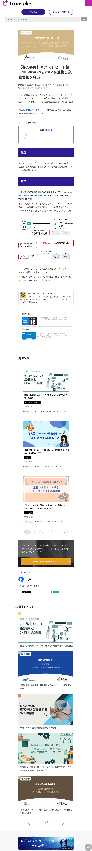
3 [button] (42, 532)
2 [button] (34, 532)
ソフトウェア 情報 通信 (38, 88)
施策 (25, 138)
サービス (28, 513)
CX (37, 411)
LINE (22, 88)
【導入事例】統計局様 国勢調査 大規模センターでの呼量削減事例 (45, 687)
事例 (66, 85)
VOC (49, 411)
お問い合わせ (33, 12)
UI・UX (58, 522)
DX (43, 411)
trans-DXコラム (60, 411)
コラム (27, 458)
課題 (25, 135)
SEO (58, 467)
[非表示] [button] (48, 130)
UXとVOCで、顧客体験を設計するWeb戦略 (38, 728)
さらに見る (46, 822)
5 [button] (57, 532)
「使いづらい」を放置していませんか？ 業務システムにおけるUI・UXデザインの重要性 (46, 507)
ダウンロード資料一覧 (61, 12)
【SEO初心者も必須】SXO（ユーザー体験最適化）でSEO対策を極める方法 (46, 451)
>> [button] (49, 536)
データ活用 (28, 411)
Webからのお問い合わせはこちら (46, 562)
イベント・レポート (32, 402)
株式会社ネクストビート (36, 110)
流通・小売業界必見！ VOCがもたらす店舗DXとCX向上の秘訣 (45, 396)
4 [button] (49, 532)
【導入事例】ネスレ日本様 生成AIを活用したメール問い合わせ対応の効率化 (46, 811)
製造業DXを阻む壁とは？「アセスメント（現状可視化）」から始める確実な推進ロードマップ (45, 768)
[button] (88, 3)
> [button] (42, 536)
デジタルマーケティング (44, 467)
